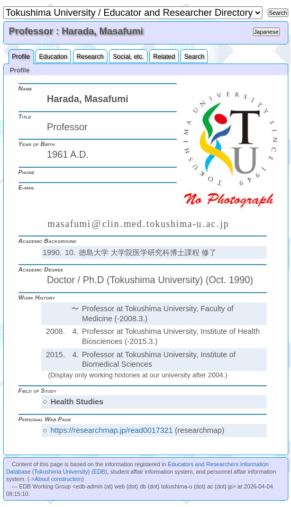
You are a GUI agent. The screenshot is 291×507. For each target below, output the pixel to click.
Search (194, 56)
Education (53, 56)
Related (164, 56)
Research (90, 56)
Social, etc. (128, 56)
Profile (21, 56)
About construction (57, 479)
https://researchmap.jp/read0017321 (111, 430)
